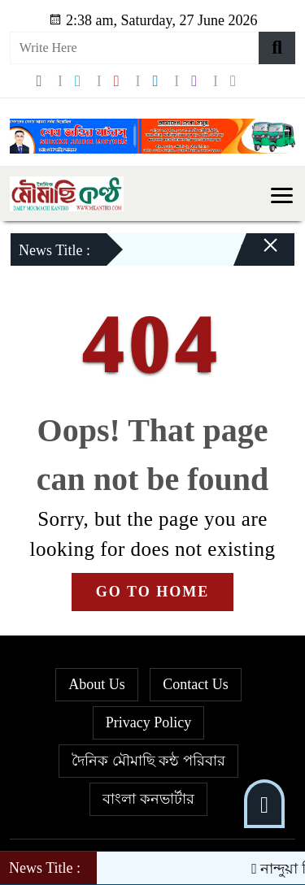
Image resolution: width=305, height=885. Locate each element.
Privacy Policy (149, 722)
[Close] (256, 253)
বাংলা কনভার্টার (148, 799)
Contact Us (196, 684)
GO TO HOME (152, 591)
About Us (96, 684)
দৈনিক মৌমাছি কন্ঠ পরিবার (148, 761)
